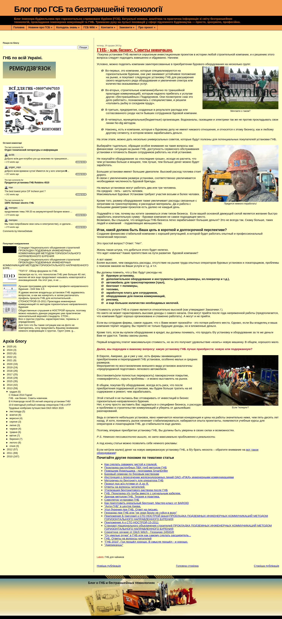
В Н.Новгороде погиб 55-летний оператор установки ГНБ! (40, 401)
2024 (10, 350)
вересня (14, 418)
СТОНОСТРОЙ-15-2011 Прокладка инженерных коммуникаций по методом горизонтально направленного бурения (52, 304)
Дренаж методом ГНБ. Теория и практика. (132, 496)
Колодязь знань (67, 27)
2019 (10, 367)
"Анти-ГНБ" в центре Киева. (122, 506)
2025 (10, 346)
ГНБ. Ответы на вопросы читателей (127, 538)
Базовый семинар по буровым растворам (131, 473)
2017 (10, 374)
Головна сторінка (187, 565)
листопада (15, 411)
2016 (10, 377)
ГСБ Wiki (90, 27)
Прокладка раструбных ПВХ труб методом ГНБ (135, 467)
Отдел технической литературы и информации (31, 150)
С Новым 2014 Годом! (20, 395)
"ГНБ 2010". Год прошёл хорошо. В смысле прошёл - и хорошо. (146, 541)
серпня (13, 421)
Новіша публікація (109, 565)
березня (14, 439)
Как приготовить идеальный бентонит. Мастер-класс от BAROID (146, 503)
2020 (10, 364)
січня (12, 446)
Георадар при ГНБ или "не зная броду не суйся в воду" (140, 512)
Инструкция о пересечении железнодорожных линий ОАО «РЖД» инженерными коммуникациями (169, 477)
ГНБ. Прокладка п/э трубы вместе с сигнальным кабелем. (142, 493)
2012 (10, 449)
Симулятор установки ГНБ (121, 499)
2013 (10, 388)
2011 (10, 453)
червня (13, 428)
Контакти (108, 27)
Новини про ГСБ (40, 27)
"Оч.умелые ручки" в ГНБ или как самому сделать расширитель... (147, 535)
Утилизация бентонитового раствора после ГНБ (136, 490)
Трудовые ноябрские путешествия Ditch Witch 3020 (36, 408)
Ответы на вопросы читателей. (124, 486)
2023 (10, 353)
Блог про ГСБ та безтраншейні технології (88, 9)
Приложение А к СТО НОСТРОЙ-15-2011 (131, 522)
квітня (13, 435)
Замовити (126, 27)
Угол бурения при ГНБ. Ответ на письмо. (131, 509)
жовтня (13, 414)
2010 (10, 456)
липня (13, 425)
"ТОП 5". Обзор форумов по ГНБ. (38, 271)
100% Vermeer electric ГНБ (19, 203)
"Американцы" (113, 544)
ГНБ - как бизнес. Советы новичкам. (28, 398)
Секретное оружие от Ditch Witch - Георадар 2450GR (139, 532)
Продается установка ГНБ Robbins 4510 (27, 182)
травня (13, 432)
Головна (18, 27)
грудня (13, 391)
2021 (10, 360)
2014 (10, 384)
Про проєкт (146, 27)
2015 (10, 381)
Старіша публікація (266, 565)
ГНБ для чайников (114, 557)
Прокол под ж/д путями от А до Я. (126, 483)
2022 (10, 357)
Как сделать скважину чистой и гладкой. (130, 464)
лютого (13, 442)
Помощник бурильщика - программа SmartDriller (136, 470)
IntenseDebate (24, 231)
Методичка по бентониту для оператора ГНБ (133, 480)
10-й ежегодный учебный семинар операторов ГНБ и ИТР (40, 405)
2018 (10, 370)
